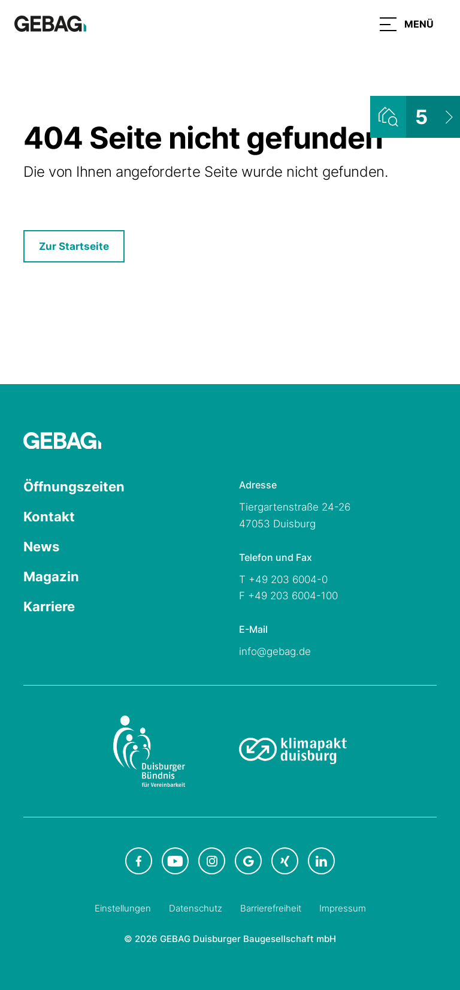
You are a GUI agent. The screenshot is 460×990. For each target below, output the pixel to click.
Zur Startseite (74, 246)
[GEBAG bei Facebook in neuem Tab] (138, 861)
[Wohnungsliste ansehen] (415, 117)
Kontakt (49, 516)
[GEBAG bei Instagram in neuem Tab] (211, 861)
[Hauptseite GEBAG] (50, 23)
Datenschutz (195, 908)
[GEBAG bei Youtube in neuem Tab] (175, 861)
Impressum (342, 908)
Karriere (49, 606)
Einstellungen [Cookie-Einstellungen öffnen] (123, 908)
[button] (407, 24)
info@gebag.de (275, 651)
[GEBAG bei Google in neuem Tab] (248, 861)
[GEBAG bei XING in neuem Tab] (285, 861)
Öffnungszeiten (74, 486)
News (41, 546)
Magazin (51, 576)
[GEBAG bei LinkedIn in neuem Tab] (321, 861)
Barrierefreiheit (270, 908)
